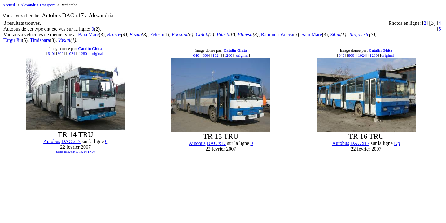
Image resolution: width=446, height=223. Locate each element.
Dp (397, 143)
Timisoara (40, 40)
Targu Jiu (12, 40)
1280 (83, 53)
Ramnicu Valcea (277, 34)
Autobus (51, 141)
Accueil (8, 4)
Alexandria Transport (37, 4)
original (97, 53)
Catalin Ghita (90, 48)
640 (51, 53)
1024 (71, 53)
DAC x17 (71, 141)
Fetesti (156, 34)
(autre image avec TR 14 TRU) (75, 151)
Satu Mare (311, 34)
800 (60, 53)
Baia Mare (88, 34)
